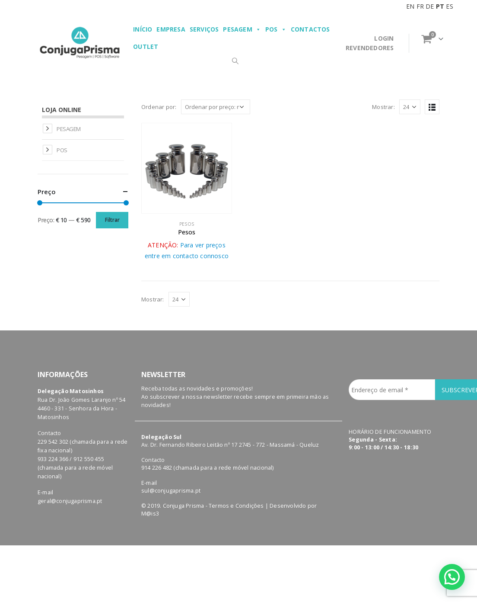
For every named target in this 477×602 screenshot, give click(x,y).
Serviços (204, 29)
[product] (187, 168)
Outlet (145, 46)
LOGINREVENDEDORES (370, 43)
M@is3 (150, 513)
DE (430, 6)
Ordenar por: (158, 107)
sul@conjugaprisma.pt (170, 490)
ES (449, 6)
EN (410, 6)
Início (142, 29)
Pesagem (242, 29)
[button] (451, 576)
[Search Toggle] (235, 60)
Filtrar (112, 220)
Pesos (186, 224)
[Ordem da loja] (215, 106)
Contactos (310, 29)
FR (420, 6)
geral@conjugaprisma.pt (70, 501)
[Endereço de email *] (392, 389)
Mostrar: (383, 107)
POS (275, 29)
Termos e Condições (236, 505)
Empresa (170, 29)
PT (440, 6)
